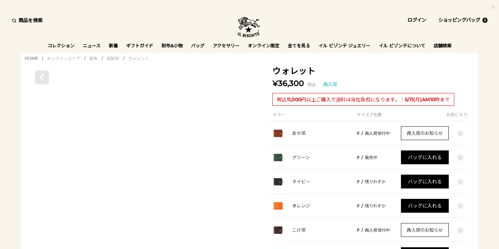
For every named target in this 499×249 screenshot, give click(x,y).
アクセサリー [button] (226, 45)
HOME (31, 59)
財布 (93, 59)
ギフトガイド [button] (139, 45)
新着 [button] (113, 45)
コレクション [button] (61, 45)
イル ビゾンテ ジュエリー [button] (344, 45)
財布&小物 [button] (172, 45)
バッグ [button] (197, 45)
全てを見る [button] (299, 45)
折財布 (113, 59)
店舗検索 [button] (443, 45)
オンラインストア (63, 59)
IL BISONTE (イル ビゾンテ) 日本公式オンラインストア (249, 27)
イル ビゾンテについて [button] (402, 45)
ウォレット (138, 59)
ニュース (91, 45)
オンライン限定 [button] (263, 45)
